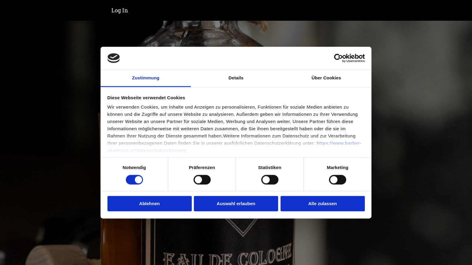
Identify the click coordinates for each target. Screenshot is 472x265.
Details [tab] (236, 78)
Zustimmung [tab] (146, 78)
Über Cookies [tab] (326, 78)
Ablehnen (149, 203)
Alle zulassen (322, 203)
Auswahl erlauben (236, 203)
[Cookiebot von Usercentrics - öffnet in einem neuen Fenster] (338, 58)
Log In (119, 10)
